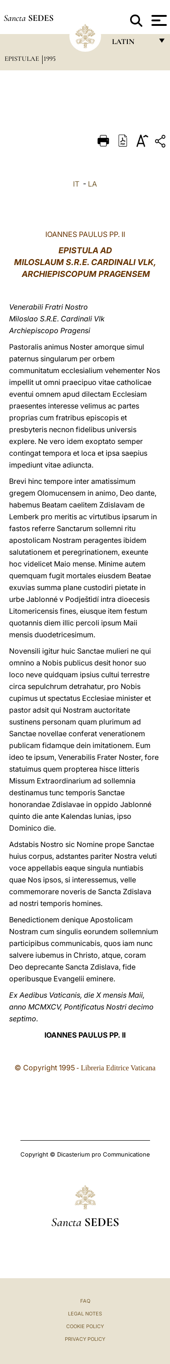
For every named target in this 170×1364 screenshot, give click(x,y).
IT (76, 183)
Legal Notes (85, 1313)
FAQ (85, 1301)
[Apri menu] (158, 20)
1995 (50, 58)
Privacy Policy (85, 1339)
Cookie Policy (85, 1326)
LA (92, 183)
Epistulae (23, 58)
